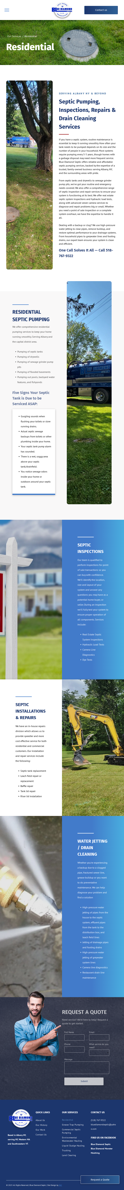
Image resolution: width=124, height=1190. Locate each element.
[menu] (7, 10)
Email (91, 1032)
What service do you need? (98, 1046)
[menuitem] (14, 36)
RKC (60, 1185)
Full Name (69, 1032)
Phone (67, 1044)
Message (68, 1059)
